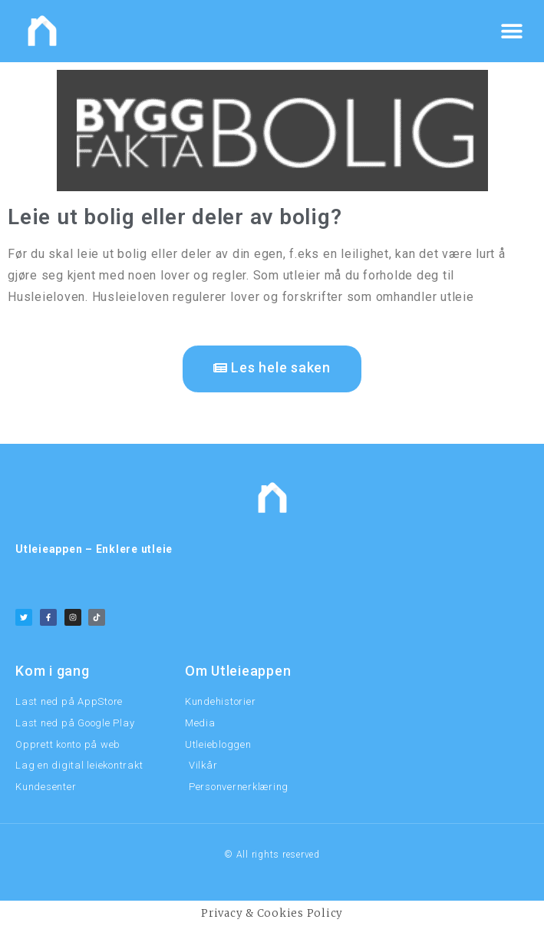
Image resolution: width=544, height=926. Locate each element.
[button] (511, 31)
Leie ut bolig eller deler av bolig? (174, 217)
